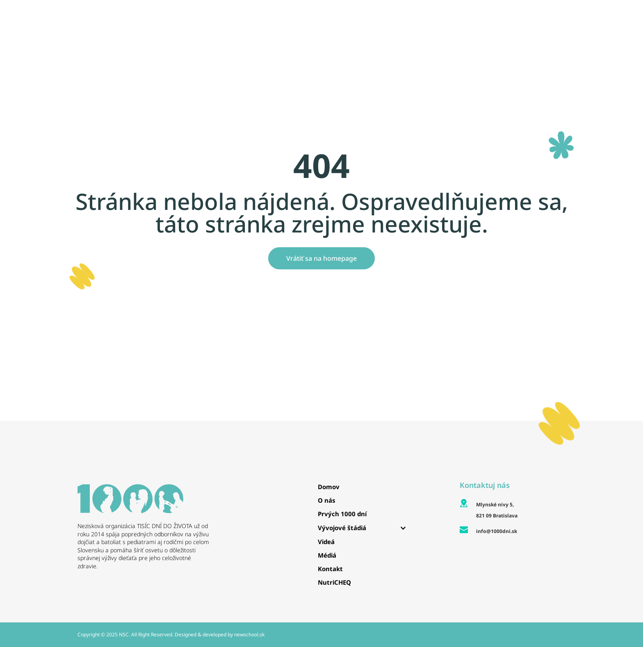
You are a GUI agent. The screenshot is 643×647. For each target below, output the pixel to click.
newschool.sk (249, 634)
